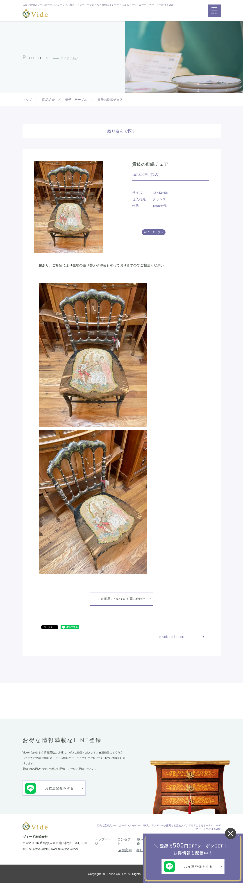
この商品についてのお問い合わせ (121, 599)
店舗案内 (125, 850)
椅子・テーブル (153, 232)
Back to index (171, 637)
